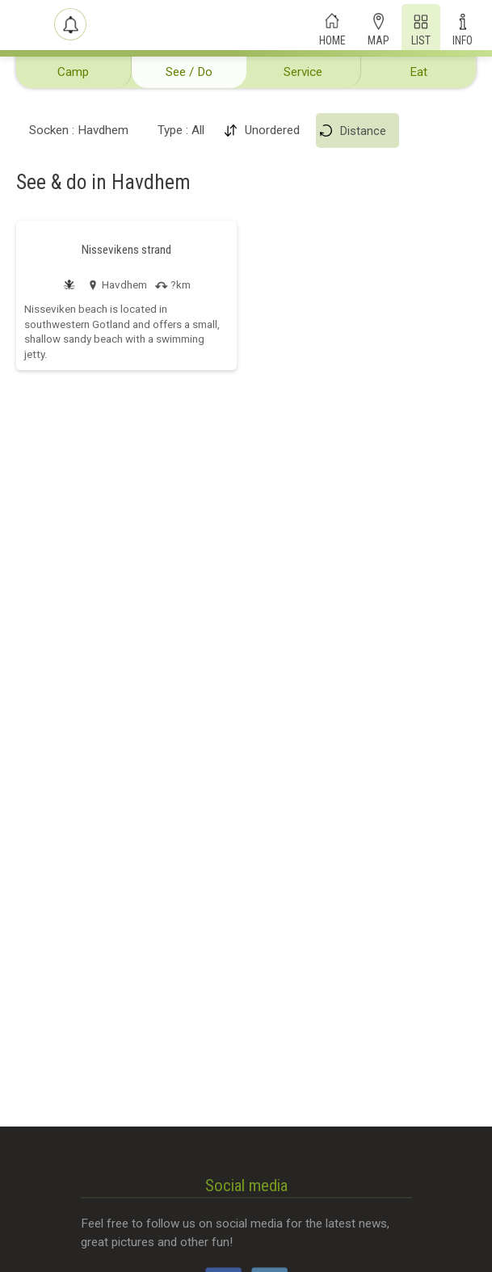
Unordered (272, 130)
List (421, 39)
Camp (73, 72)
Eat (418, 72)
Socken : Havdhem (78, 130)
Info (462, 39)
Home (332, 39)
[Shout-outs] (70, 24)
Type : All (181, 130)
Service (303, 72)
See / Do (189, 72)
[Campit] (25, 26)
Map (378, 39)
